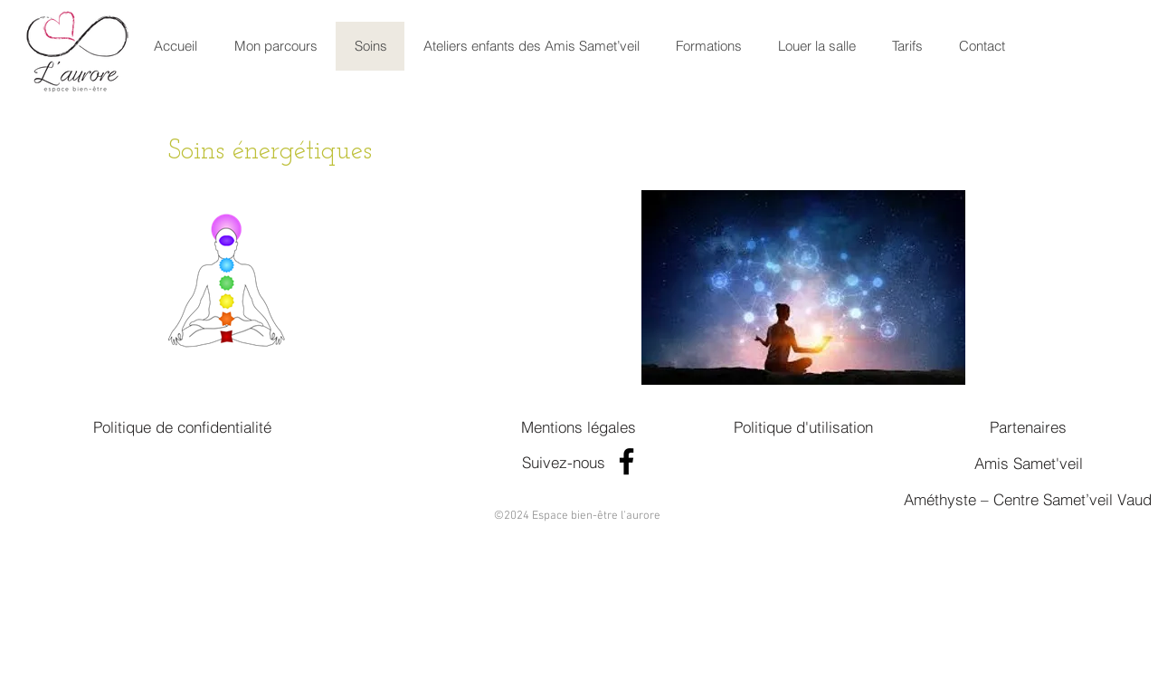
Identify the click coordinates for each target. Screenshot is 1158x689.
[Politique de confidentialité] (182, 426)
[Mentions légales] (578, 426)
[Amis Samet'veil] (1028, 463)
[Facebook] (626, 461)
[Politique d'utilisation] (803, 426)
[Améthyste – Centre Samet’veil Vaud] (1027, 499)
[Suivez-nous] (563, 462)
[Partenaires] (1028, 426)
